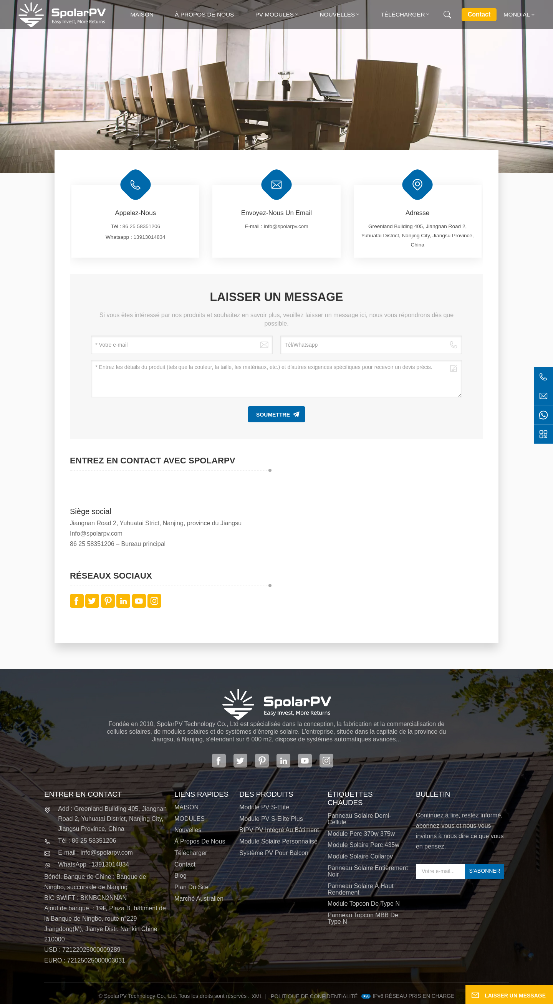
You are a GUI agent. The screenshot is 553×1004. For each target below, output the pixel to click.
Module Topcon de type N (364, 903)
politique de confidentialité (314, 996)
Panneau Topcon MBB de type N (363, 918)
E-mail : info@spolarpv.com (95, 852)
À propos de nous (204, 14)
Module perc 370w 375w (361, 833)
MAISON (186, 807)
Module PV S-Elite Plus (271, 818)
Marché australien (199, 898)
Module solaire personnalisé (278, 841)
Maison (142, 14)
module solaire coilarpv (360, 856)
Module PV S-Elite (264, 807)
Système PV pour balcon (273, 853)
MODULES (189, 818)
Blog (180, 875)
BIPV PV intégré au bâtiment (279, 830)
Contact (479, 14)
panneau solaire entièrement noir (368, 871)
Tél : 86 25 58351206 (87, 840)
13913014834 (150, 237)
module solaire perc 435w (363, 845)
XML (257, 996)
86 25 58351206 (141, 226)
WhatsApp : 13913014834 (93, 864)
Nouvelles (337, 14)
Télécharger (403, 14)
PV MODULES (274, 14)
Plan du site (191, 887)
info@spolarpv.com (286, 226)
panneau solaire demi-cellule (359, 818)
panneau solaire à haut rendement (361, 889)
